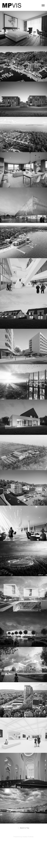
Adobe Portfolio (28, 837)
